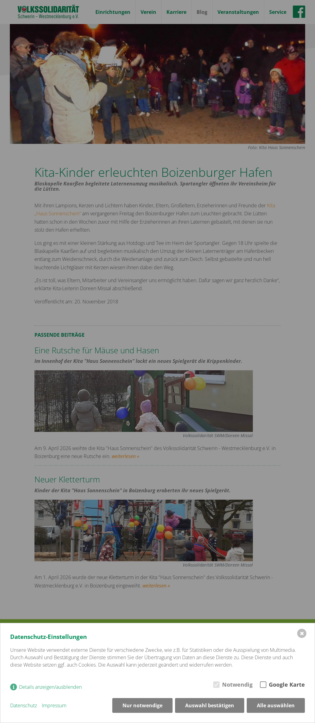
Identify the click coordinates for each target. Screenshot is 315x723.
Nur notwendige (142, 705)
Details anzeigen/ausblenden (50, 687)
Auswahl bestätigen (209, 705)
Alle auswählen (276, 705)
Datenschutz (23, 705)
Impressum (54, 705)
